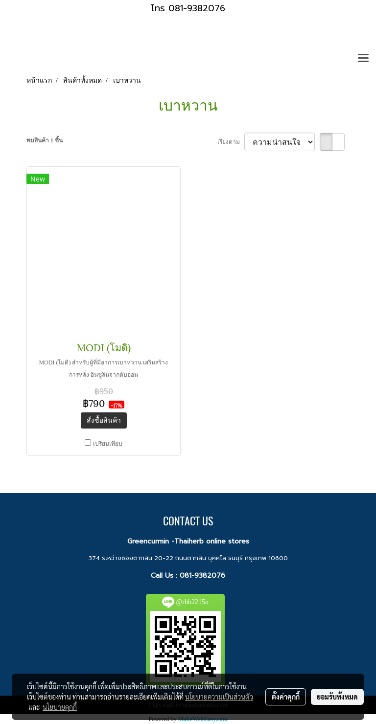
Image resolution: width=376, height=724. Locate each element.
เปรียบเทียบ (107, 443)
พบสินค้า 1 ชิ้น (44, 140)
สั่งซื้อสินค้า (104, 420)
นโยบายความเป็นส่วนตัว (219, 696)
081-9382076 (202, 575)
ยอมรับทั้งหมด (337, 696)
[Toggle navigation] (363, 58)
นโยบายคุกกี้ (60, 706)
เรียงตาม (230, 141)
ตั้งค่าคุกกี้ (286, 696)
